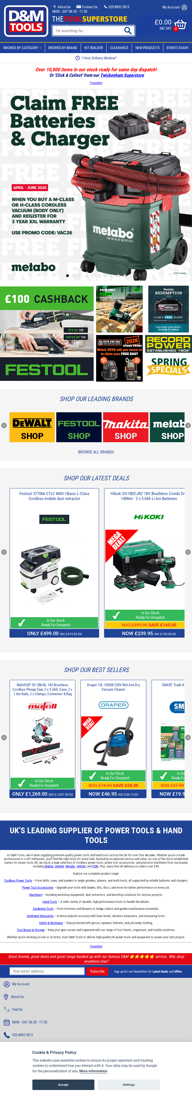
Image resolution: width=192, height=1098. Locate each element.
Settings (129, 1092)
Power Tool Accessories (37, 887)
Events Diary (178, 48)
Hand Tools (50, 902)
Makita (49, 866)
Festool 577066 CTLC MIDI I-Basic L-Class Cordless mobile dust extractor (54, 496)
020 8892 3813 (116, 7)
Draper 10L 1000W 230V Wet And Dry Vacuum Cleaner (113, 687)
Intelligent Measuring (40, 916)
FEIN (95, 866)
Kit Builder (93, 48)
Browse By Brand (62, 48)
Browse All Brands (96, 452)
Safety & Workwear (51, 923)
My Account (174, 7)
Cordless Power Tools (18, 880)
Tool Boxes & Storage (31, 930)
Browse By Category (23, 48)
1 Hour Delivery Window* (96, 58)
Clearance (119, 48)
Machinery (35, 895)
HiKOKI (81, 866)
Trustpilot (96, 83)
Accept (63, 1092)
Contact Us (87, 7)
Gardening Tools (43, 909)
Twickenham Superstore (122, 75)
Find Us (13, 1010)
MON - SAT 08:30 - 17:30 (69, 11)
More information (93, 1078)
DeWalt (59, 866)
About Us (61, 7)
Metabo (70, 866)
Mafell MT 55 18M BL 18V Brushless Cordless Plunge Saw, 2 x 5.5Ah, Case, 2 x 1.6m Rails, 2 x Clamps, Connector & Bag (42, 689)
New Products (147, 48)
